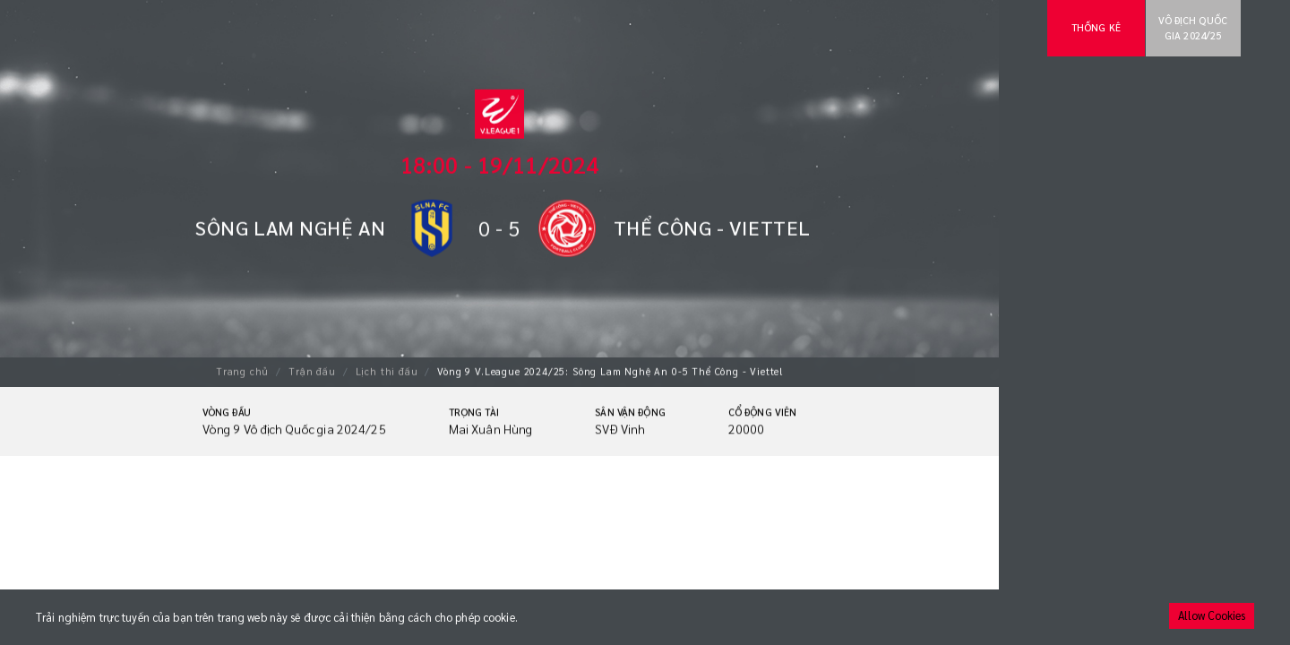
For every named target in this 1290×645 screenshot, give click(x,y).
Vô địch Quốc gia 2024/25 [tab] (1192, 27)
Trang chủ (242, 370)
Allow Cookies (1211, 615)
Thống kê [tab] (1096, 27)
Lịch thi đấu (387, 370)
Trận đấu (312, 370)
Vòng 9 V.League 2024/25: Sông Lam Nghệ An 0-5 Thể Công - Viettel (610, 370)
